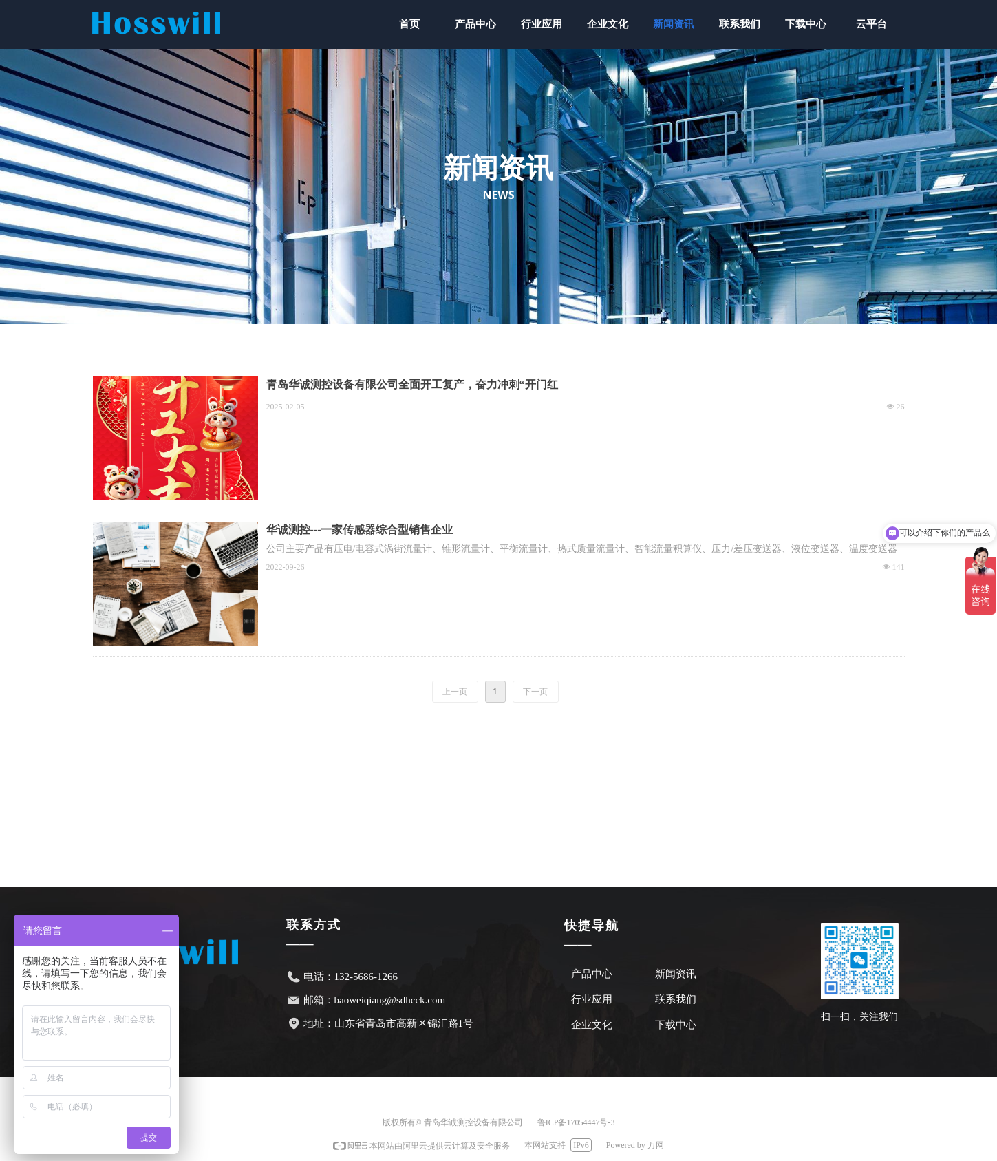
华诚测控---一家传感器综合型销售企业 (359, 529)
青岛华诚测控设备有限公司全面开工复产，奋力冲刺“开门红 (412, 384)
